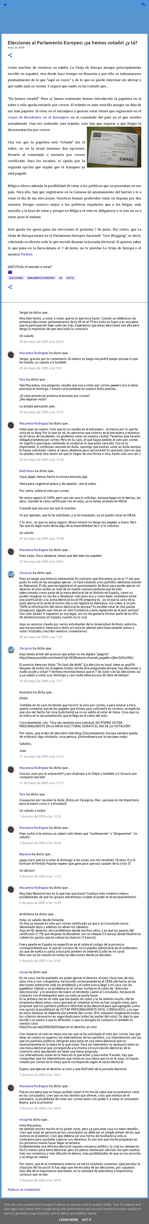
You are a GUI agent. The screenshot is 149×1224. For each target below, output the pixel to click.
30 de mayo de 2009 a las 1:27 (40, 681)
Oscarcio (25, 573)
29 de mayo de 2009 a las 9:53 (40, 368)
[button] (10, 55)
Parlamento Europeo (41, 278)
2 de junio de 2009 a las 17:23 (40, 876)
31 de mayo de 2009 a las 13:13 (41, 783)
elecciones (16, 278)
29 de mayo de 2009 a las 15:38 (41, 459)
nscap (23, 972)
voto (70, 278)
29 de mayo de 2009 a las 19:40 (41, 538)
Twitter (26, 254)
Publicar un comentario (24, 1189)
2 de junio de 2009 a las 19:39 (40, 903)
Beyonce (25, 854)
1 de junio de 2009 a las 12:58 (40, 816)
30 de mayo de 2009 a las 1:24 (40, 637)
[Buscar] (16, 4)
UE (60, 278)
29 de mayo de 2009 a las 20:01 (41, 561)
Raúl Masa (26, 471)
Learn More (68, 1220)
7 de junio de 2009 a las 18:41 (40, 1075)
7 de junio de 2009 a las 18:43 (40, 1108)
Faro (22, 379)
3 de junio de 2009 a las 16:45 (40, 961)
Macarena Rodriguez (34, 353)
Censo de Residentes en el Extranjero (38, 117)
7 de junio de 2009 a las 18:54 (40, 1180)
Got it (86, 1220)
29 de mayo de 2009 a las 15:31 (41, 412)
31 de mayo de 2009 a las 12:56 (41, 756)
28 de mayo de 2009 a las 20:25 (41, 341)
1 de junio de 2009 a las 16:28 (40, 843)
